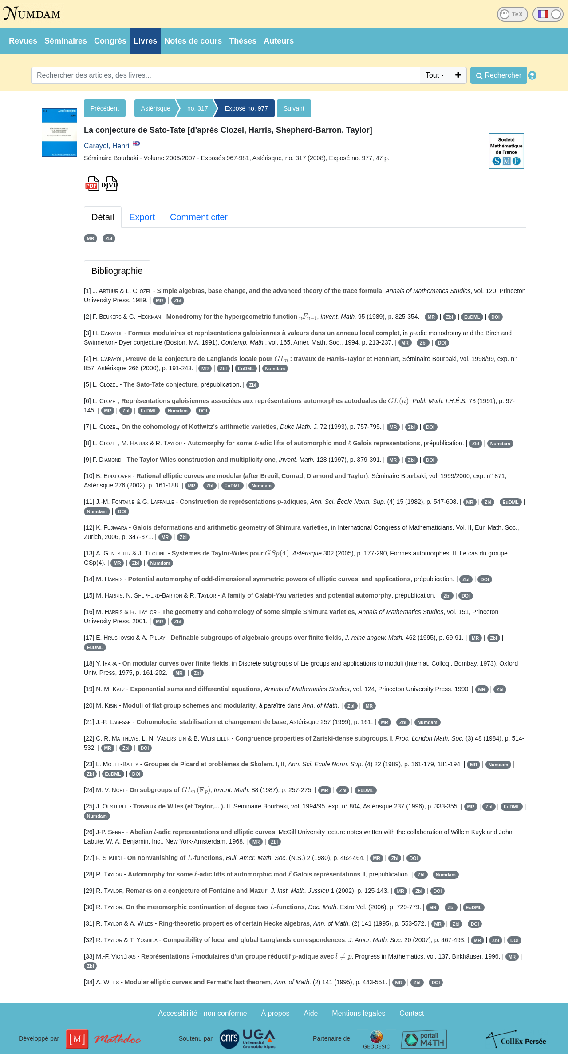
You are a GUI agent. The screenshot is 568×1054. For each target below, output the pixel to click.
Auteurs (279, 40)
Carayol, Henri (106, 146)
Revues (23, 40)
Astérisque (155, 108)
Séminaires (65, 40)
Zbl (108, 238)
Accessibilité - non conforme (202, 1013)
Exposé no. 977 (246, 108)
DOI (495, 317)
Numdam (275, 368)
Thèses (242, 40)
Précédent (105, 108)
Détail (102, 217)
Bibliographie (117, 271)
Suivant (294, 108)
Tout (432, 75)
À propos (275, 1013)
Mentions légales (358, 1013)
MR (90, 238)
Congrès (110, 40)
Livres (145, 40)
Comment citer (199, 217)
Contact (411, 1013)
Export (142, 217)
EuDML (472, 317)
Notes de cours (193, 40)
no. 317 (197, 108)
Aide (311, 1013)
